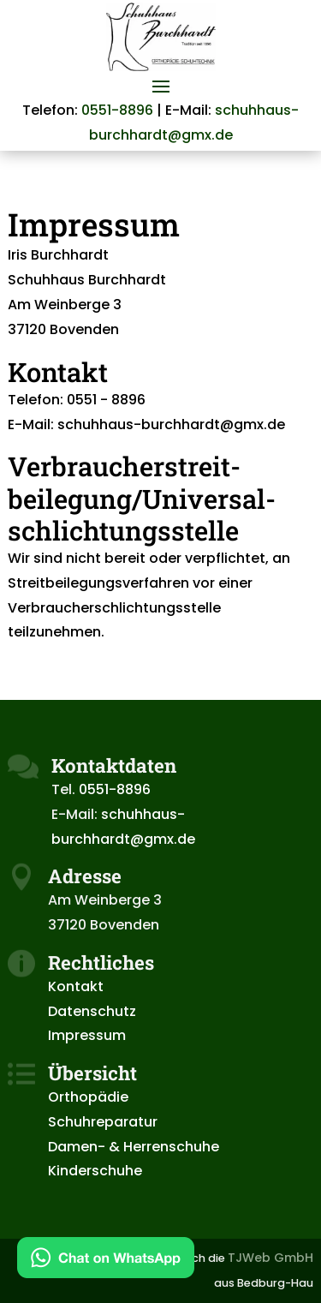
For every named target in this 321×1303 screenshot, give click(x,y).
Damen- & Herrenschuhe (133, 1147)
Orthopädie (88, 1097)
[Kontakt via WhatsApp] (105, 1261)
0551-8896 (117, 110)
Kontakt (76, 986)
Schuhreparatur (103, 1122)
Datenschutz (92, 1011)
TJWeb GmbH (270, 1257)
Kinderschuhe (95, 1170)
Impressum (87, 1035)
